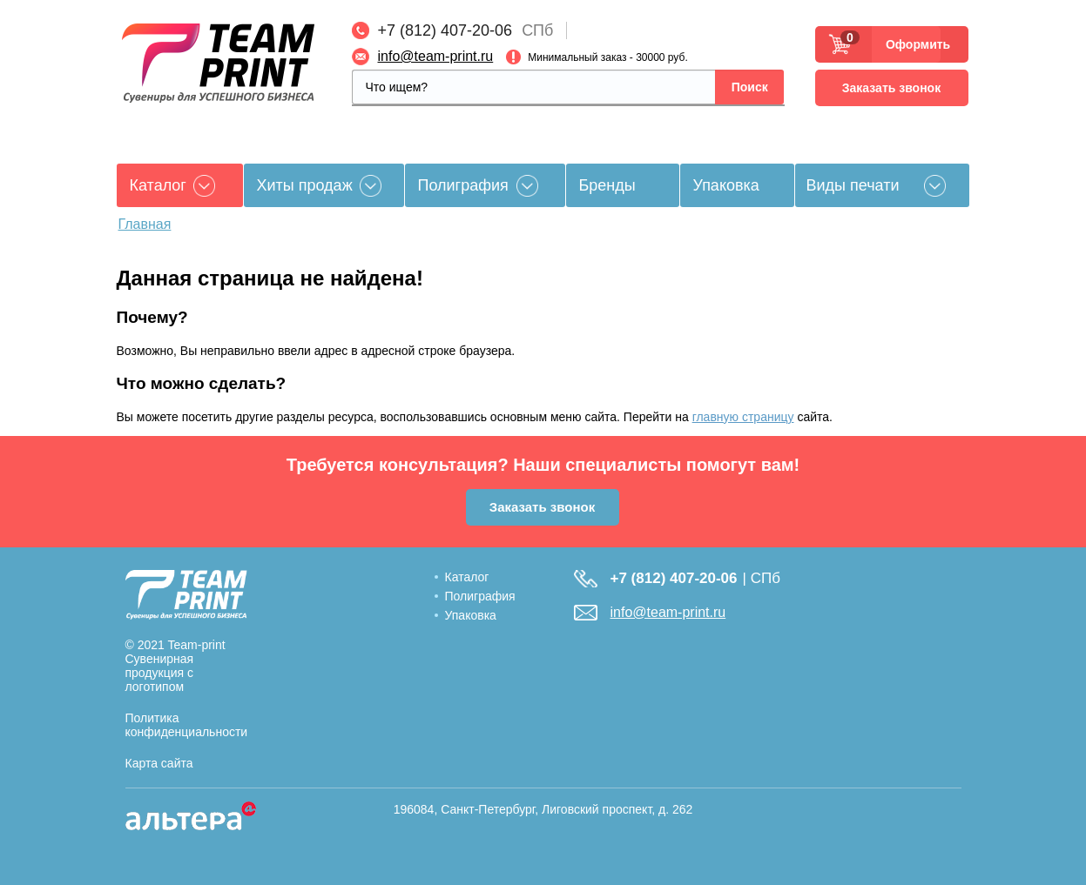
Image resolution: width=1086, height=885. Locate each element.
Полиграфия (463, 185)
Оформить (913, 44)
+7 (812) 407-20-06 (445, 30)
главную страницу (743, 417)
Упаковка (726, 185)
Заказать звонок (891, 88)
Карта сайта (159, 763)
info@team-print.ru (436, 56)
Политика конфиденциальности (186, 725)
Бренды (607, 185)
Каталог (467, 577)
